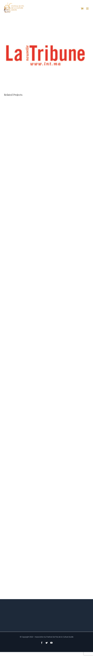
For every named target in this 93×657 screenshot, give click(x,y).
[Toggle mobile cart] (82, 8)
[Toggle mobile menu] (87, 8)
